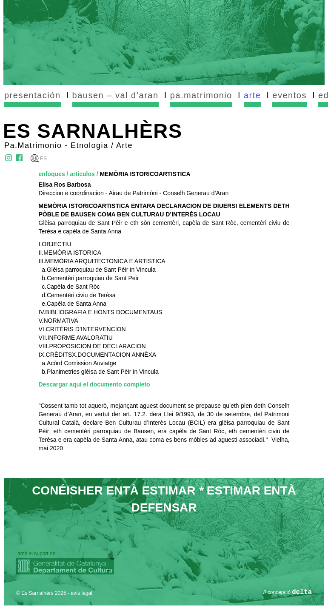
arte (252, 95)
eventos (289, 95)
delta (302, 592)
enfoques (52, 174)
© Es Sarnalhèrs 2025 (41, 593)
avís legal (81, 593)
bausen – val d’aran (115, 95)
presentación (32, 95)
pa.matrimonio (201, 95)
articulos (82, 174)
